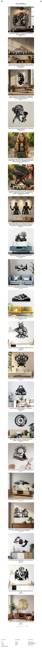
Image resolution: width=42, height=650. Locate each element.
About (2, 643)
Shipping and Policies (4, 646)
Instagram (16, 643)
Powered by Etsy (30, 644)
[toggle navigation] (1, 1)
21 (25, 626)
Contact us (3, 644)
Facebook (16, 642)
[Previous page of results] (14, 626)
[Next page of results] (27, 626)
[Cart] (40, 1)
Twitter (16, 644)
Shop (2, 642)
